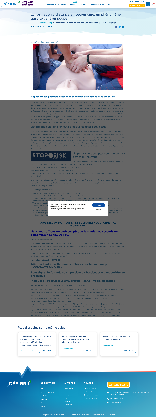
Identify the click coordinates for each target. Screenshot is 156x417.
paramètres (74, 210)
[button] (116, 27)
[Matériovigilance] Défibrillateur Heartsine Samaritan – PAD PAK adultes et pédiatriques (76, 339)
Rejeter (98, 209)
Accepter (98, 205)
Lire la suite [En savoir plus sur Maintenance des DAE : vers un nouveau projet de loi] (128, 350)
